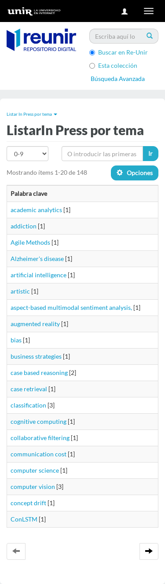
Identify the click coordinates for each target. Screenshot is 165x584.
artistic (20, 291)
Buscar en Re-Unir (118, 52)
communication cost (38, 454)
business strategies (36, 356)
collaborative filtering (40, 437)
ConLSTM (24, 519)
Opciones (135, 172)
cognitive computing (38, 421)
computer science (35, 470)
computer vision (33, 486)
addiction (24, 226)
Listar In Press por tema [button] (32, 114)
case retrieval (29, 389)
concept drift (28, 503)
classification (28, 405)
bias (16, 340)
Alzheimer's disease (37, 258)
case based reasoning (39, 372)
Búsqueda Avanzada (118, 78)
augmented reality (35, 323)
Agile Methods (30, 242)
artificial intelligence (38, 275)
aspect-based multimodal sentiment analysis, (71, 307)
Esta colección (113, 65)
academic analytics (36, 209)
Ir (150, 153)
